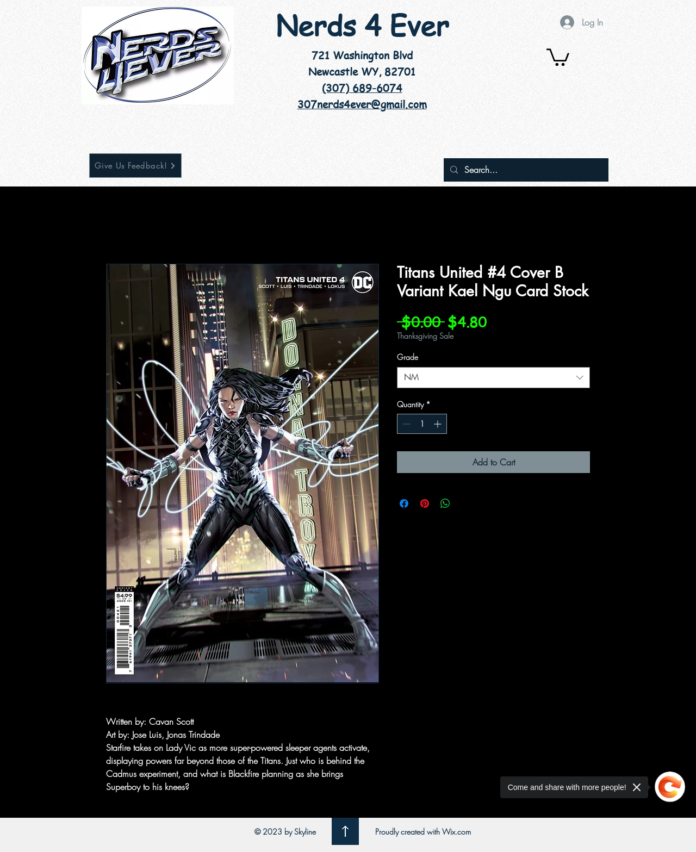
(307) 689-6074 (362, 88)
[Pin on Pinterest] (424, 503)
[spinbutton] (422, 423)
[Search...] (525, 170)
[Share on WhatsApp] (445, 503)
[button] (557, 56)
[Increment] (438, 423)
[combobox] (493, 377)
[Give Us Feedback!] (135, 165)
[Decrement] (405, 423)
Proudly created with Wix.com (423, 831)
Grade (407, 357)
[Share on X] (466, 503)
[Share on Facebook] (404, 503)
